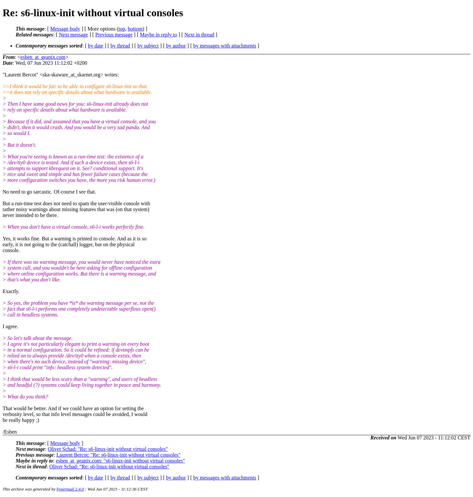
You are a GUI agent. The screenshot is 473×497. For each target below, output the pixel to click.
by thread (120, 45)
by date (95, 45)
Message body (65, 29)
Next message (73, 34)
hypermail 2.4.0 (70, 489)
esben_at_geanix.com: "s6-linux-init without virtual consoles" (120, 460)
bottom (135, 29)
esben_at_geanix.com (43, 57)
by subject (148, 45)
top (121, 29)
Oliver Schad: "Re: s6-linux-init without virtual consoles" (108, 449)
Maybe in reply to (158, 34)
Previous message (113, 34)
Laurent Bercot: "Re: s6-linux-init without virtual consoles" (118, 455)
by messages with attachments (224, 45)
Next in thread (200, 34)
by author (176, 45)
